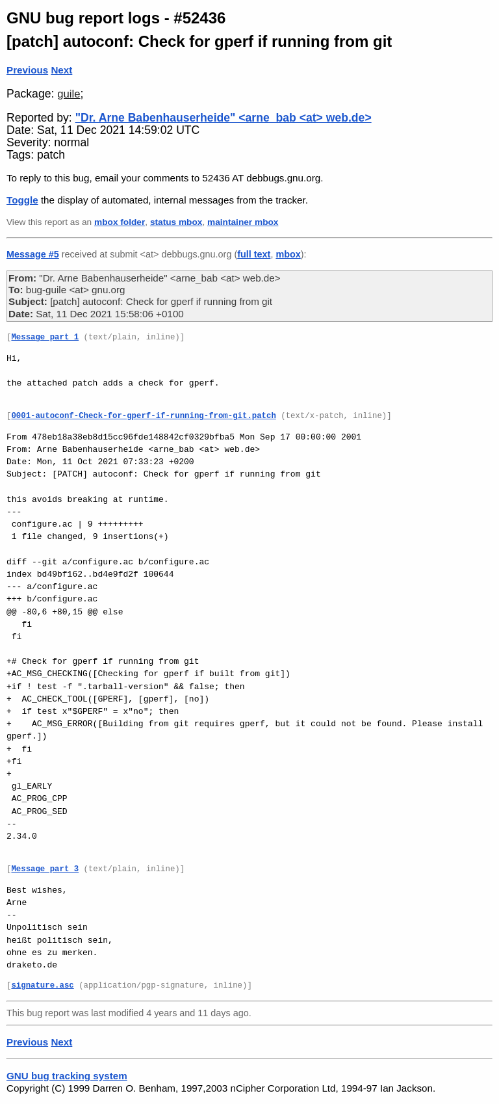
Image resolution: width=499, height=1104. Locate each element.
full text (253, 254)
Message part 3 (45, 869)
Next (61, 69)
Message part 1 (45, 337)
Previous (27, 69)
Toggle (22, 199)
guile (68, 94)
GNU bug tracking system (66, 1075)
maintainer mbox (242, 222)
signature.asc (42, 986)
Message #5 (32, 254)
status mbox (176, 222)
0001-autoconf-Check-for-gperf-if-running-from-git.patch (143, 416)
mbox (287, 254)
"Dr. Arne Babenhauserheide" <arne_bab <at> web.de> (223, 117)
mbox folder (119, 222)
